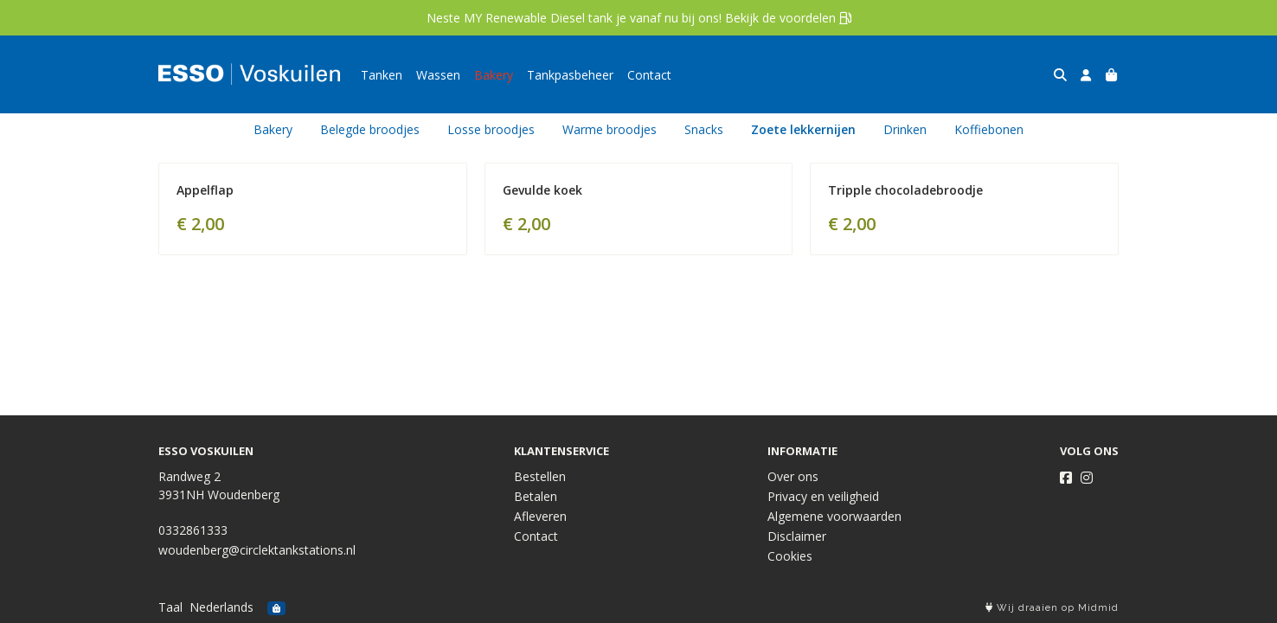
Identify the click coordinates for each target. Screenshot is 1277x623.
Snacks (703, 129)
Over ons (792, 476)
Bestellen (540, 476)
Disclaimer (796, 536)
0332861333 (193, 530)
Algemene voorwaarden (834, 516)
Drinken (905, 129)
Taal (170, 607)
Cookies (789, 556)
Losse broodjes (491, 129)
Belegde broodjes (370, 129)
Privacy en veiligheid (823, 496)
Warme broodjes (609, 129)
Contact (649, 75)
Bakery (493, 75)
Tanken (381, 75)
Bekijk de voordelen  (788, 18)
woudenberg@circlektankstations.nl (257, 550)
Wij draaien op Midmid (1052, 607)
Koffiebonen (989, 129)
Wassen (438, 75)
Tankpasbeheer (570, 75)
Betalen (535, 496)
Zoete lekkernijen (803, 129)
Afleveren (540, 516)
